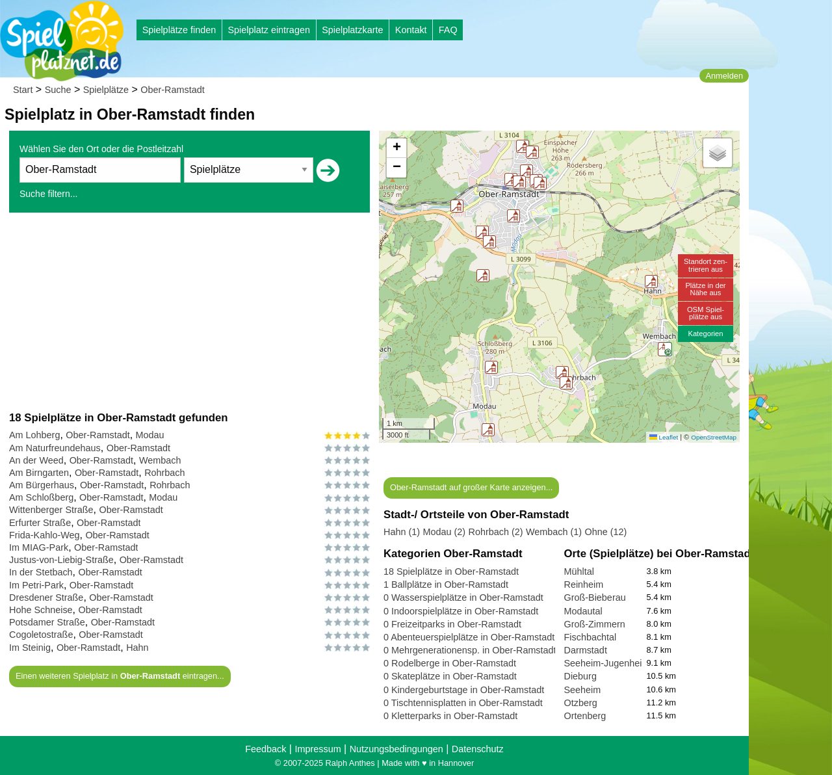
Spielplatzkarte (352, 30)
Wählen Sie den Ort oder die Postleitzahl (101, 149)
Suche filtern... (49, 194)
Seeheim (582, 690)
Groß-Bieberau (595, 597)
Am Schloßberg (41, 497)
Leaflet (663, 437)
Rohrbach (164, 472)
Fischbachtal (590, 637)
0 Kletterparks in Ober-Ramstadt (450, 716)
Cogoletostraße (41, 634)
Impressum (317, 749)
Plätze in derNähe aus (705, 289)
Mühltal (579, 571)
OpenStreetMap (713, 437)
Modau (150, 435)
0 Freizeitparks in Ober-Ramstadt (452, 624)
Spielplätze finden (179, 30)
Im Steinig (30, 647)
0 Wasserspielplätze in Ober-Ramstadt (463, 597)
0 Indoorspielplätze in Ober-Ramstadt (461, 611)
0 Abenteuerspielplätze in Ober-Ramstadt (469, 637)
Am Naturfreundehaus (55, 448)
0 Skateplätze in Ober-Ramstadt (450, 676)
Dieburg (580, 676)
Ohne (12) (606, 532)
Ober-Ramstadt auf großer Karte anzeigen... (471, 487)
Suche (58, 90)
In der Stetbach (41, 572)
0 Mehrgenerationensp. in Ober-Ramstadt (470, 650)
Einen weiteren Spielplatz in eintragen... (120, 676)
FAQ (448, 30)
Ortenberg (585, 716)
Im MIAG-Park (38, 547)
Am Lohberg (34, 435)
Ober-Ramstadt (172, 90)
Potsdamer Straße (47, 622)
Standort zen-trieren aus (705, 264)
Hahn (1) (402, 532)
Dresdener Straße (46, 597)
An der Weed (36, 460)
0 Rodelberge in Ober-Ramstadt (450, 663)
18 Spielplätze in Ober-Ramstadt (451, 571)
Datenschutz (478, 749)
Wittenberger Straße (51, 510)
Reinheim (584, 584)
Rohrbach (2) (496, 532)
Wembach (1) (554, 532)
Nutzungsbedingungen (396, 749)
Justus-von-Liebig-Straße (61, 560)
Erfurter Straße (40, 523)
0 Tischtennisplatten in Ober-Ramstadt (463, 703)
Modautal (583, 611)
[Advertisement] (189, 311)
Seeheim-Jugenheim (607, 663)
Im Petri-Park (36, 585)
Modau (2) (443, 532)
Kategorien (705, 333)
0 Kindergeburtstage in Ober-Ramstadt (464, 690)
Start (22, 90)
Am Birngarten (39, 472)
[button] (488, 429)
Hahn (137, 647)
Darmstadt (585, 650)
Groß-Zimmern (594, 624)
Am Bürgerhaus (41, 485)
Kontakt (411, 30)
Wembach (160, 460)
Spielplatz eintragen (268, 30)
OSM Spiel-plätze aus (705, 313)
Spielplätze (106, 90)
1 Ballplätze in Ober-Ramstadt (446, 584)
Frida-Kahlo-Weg (44, 535)
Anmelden (724, 76)
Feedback (265, 749)
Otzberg (580, 703)
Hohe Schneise (41, 610)
